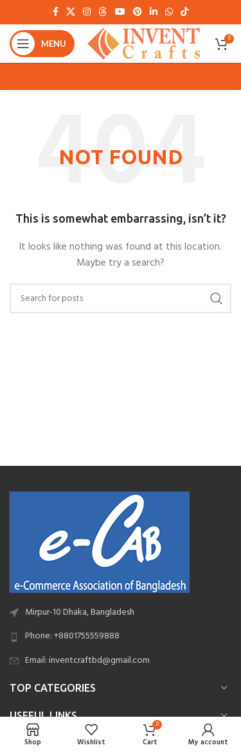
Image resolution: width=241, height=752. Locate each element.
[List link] (120, 636)
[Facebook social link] (55, 12)
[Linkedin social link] (153, 12)
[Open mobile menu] (42, 43)
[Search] (120, 298)
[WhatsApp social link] (169, 12)
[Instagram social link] (86, 12)
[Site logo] (143, 44)
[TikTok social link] (184, 12)
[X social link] (70, 12)
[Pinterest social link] (137, 12)
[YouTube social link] (120, 12)
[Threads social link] (102, 12)
